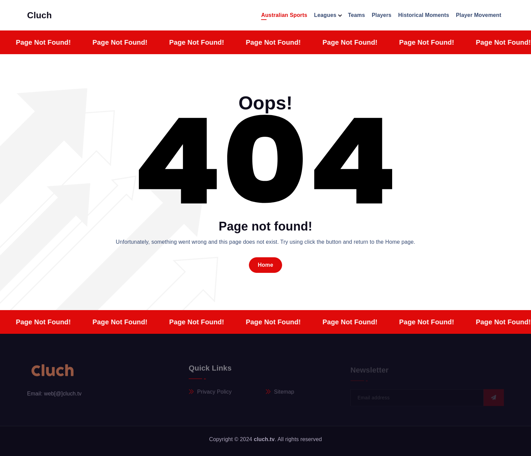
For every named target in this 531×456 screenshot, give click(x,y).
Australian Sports (284, 15)
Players (381, 15)
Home (265, 265)
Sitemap (284, 394)
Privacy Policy (214, 394)
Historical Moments (423, 15)
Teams (356, 15)
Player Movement (478, 15)
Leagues (325, 15)
